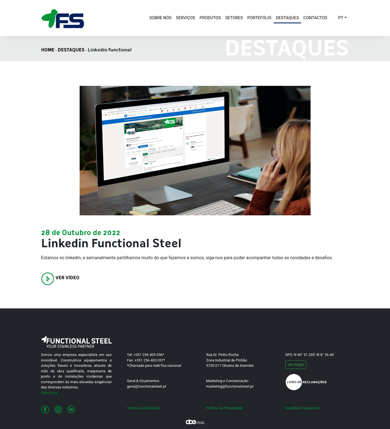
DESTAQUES (287, 17)
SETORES (234, 17)
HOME (47, 50)
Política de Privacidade (224, 408)
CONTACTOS (315, 17)
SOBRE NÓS (161, 17)
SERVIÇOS (185, 17)
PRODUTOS (210, 17)
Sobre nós (49, 393)
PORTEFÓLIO (259, 17)
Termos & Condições (143, 408)
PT (340, 17)
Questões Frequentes (302, 408)
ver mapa (296, 364)
